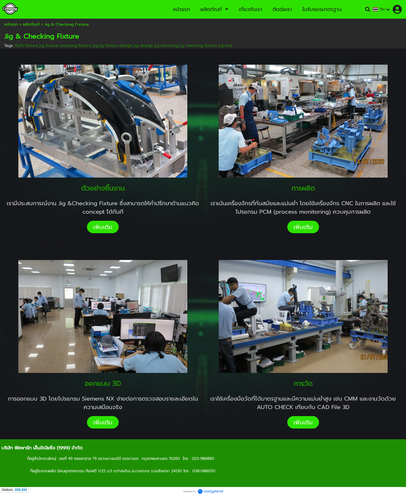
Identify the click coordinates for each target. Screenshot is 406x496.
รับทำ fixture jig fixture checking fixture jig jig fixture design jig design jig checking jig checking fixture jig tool (123, 46)
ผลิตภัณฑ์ (31, 24)
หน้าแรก (11, 24)
